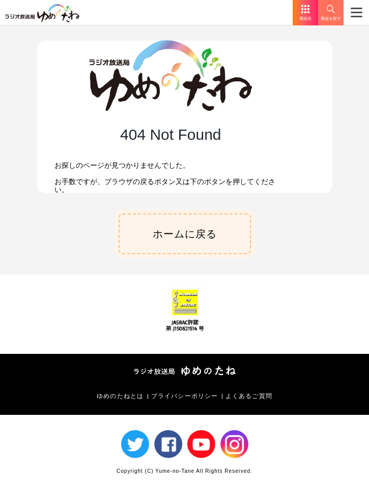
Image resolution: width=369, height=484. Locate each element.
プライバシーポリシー (184, 396)
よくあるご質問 (248, 396)
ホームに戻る (185, 233)
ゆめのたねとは (120, 396)
